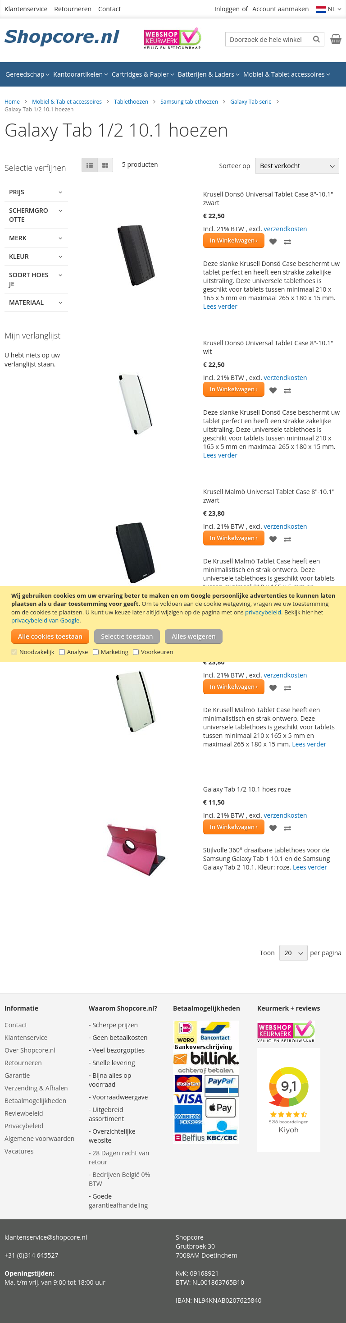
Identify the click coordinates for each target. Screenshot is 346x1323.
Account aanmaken (280, 9)
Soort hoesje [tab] (28, 279)
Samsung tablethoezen (189, 101)
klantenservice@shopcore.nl (46, 1237)
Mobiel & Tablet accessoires (67, 101)
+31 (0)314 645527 (32, 1255)
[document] (174, 623)
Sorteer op (234, 165)
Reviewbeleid (24, 1113)
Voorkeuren (157, 652)
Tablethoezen (131, 101)
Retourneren (72, 9)
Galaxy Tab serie (250, 101)
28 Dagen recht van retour (119, 1157)
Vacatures (19, 1151)
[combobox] (274, 39)
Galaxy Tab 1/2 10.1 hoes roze (247, 789)
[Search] (316, 39)
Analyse (77, 652)
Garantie (17, 1075)
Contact (109, 9)
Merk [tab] (18, 237)
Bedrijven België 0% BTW (119, 1179)
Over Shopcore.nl (30, 1050)
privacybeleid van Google (45, 620)
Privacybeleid (24, 1126)
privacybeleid (263, 612)
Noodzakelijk (37, 652)
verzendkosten (285, 228)
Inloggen (227, 9)
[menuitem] (27, 74)
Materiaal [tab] (26, 302)
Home (12, 101)
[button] (329, 9)
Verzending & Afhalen (36, 1088)
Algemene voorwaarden (39, 1138)
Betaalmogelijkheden (35, 1100)
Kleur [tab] (19, 256)
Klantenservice (26, 9)
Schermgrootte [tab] (28, 215)
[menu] (173, 74)
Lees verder (220, 306)
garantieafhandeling (118, 1205)
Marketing (114, 652)
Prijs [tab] (16, 192)
